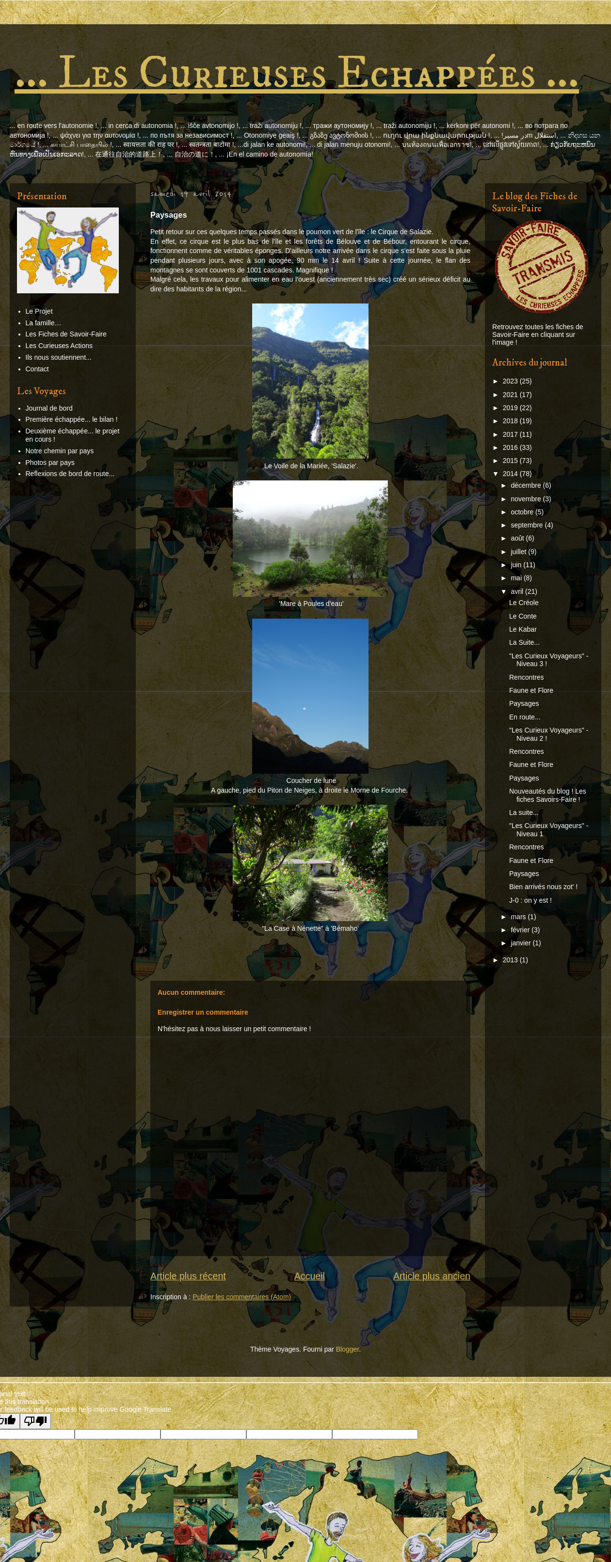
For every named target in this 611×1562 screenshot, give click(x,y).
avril (518, 591)
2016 (511, 447)
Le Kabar (523, 629)
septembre (528, 525)
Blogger (347, 1349)
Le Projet (39, 311)
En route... (525, 717)
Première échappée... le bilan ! (72, 419)
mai (517, 578)
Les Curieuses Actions (59, 346)
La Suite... (524, 642)
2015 (511, 460)
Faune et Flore (531, 690)
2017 (511, 434)
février (521, 930)
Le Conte (523, 616)
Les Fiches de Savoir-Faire (66, 334)
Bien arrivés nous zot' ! (543, 887)
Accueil (309, 1276)
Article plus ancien (431, 1276)
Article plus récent (188, 1276)
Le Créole (524, 602)
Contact (37, 369)
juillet (519, 552)
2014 (511, 474)
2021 (511, 394)
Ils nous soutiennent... (59, 357)
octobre (523, 512)
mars (519, 917)
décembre (527, 485)
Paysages (524, 703)
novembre (527, 499)
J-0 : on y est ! (530, 900)
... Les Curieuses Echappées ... (297, 73)
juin (517, 565)
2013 (511, 960)
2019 (511, 408)
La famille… (44, 323)
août (518, 538)
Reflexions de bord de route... (70, 474)
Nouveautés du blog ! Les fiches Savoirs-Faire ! (547, 795)
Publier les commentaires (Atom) (242, 1297)
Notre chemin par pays (60, 451)
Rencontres (526, 677)
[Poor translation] (35, 1421)
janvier (521, 943)
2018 (511, 421)
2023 (511, 381)
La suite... (524, 812)
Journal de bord (49, 408)
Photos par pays (50, 462)
